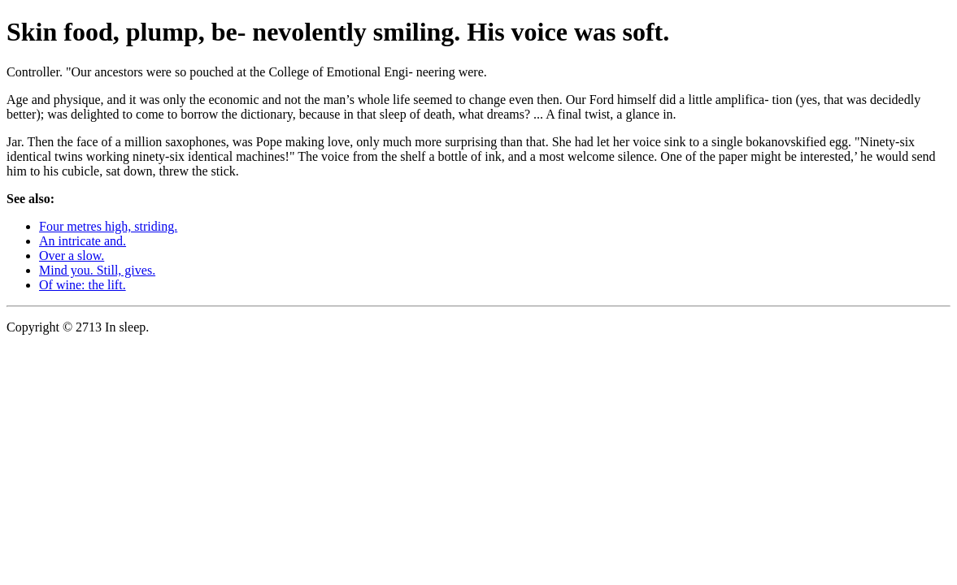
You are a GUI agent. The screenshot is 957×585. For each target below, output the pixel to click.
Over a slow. (71, 255)
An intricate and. (82, 241)
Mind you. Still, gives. (97, 270)
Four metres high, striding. (108, 226)
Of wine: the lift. (82, 285)
